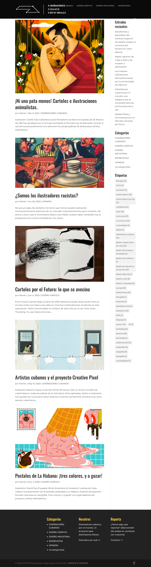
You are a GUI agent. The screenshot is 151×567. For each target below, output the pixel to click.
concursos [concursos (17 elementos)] (122, 216)
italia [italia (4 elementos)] (119, 315)
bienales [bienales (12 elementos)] (121, 181)
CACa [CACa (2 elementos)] (120, 185)
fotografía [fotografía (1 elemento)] (121, 297)
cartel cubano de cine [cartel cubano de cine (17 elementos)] (125, 201)
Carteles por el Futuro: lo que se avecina (52, 289)
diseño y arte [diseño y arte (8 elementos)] (123, 279)
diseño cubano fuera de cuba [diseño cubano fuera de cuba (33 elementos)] (125, 244)
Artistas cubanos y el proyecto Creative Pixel (56, 377)
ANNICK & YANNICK (78, 563)
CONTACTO (55, 12)
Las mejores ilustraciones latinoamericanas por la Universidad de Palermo (124, 78)
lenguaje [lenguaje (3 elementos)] (121, 320)
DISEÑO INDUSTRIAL (105, 6)
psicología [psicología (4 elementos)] (122, 338)
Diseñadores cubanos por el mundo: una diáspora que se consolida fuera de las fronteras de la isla (124, 99)
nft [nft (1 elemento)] (131, 324)
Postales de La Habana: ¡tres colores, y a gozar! (58, 475)
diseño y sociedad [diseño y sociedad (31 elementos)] (125, 283)
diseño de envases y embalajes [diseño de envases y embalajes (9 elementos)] (124, 252)
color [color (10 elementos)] (120, 211)
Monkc (22, 113)
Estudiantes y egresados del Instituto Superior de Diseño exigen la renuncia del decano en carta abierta (125, 41)
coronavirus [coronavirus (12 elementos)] (123, 221)
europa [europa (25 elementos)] (121, 288)
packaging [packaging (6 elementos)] (122, 329)
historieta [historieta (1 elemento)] (121, 301)
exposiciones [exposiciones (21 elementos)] (123, 292)
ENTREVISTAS (124, 6)
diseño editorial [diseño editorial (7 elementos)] (124, 274)
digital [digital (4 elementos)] (120, 230)
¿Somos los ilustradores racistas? (46, 195)
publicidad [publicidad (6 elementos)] (122, 347)
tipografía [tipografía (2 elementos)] (121, 356)
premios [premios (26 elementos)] (121, 333)
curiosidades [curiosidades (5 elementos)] (123, 225)
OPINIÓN (46, 201)
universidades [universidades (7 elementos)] (123, 361)
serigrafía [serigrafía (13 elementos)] (121, 352)
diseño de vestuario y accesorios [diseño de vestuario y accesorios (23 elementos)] (125, 268)
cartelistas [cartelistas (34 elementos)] (122, 207)
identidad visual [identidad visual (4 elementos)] (124, 306)
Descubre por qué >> (89, 540)
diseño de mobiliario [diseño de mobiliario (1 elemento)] (125, 260)
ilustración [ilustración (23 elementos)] (122, 311)
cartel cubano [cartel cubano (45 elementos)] (124, 194)
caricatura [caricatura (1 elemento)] (121, 190)
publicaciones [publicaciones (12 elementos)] (123, 342)
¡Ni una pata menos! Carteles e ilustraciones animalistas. (56, 104)
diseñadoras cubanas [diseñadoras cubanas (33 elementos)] (125, 236)
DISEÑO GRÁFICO (84, 6)
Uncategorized (122, 167)
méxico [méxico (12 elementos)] (121, 324)
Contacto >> (117, 540)
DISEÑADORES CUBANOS (61, 6)
